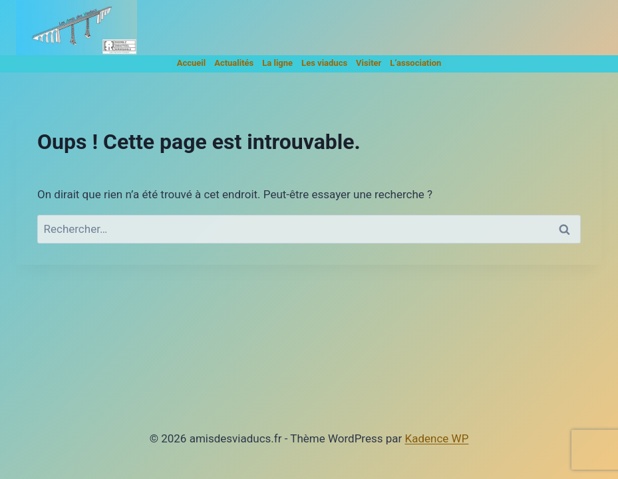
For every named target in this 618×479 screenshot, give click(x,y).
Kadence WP (437, 438)
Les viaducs (324, 63)
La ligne (277, 63)
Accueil (191, 63)
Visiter (368, 63)
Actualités (233, 63)
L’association (415, 63)
